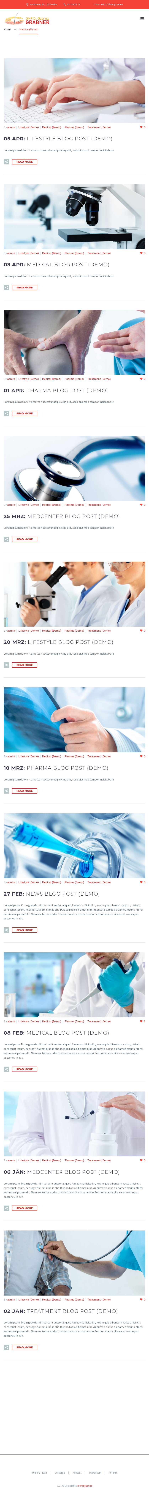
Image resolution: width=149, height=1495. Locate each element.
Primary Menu (142, 18)
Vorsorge (60, 1472)
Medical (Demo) (51, 127)
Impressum (95, 1472)
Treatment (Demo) (99, 127)
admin (11, 127)
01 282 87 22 (73, 4)
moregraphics (85, 1485)
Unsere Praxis (39, 1472)
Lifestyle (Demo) (28, 127)
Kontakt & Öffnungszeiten (109, 4)
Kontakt (77, 1472)
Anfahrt (113, 1472)
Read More (25, 161)
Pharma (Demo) (74, 127)
